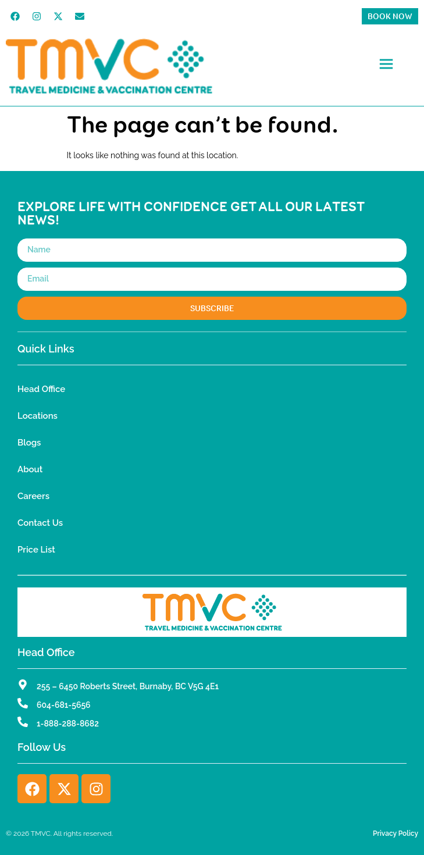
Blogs (29, 442)
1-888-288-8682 (68, 723)
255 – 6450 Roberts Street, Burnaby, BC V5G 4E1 (128, 686)
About (29, 469)
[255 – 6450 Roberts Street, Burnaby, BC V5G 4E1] (22, 684)
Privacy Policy (395, 833)
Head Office (41, 389)
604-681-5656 (64, 705)
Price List (36, 549)
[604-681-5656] (22, 703)
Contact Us (40, 523)
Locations (37, 416)
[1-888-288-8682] (22, 722)
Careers (33, 496)
